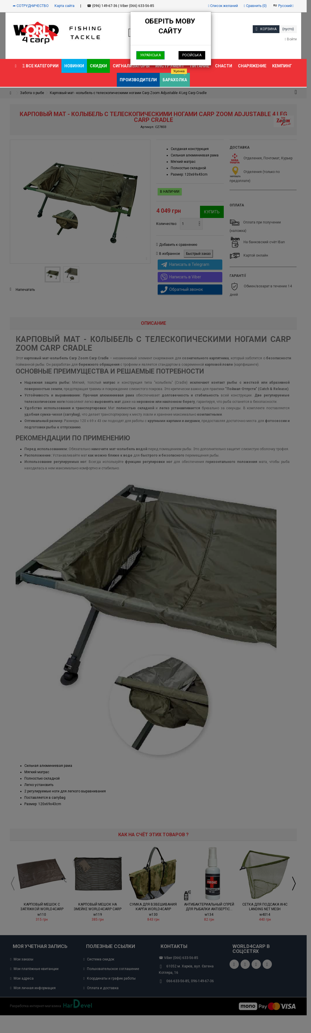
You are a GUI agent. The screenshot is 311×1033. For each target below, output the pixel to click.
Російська (191, 55)
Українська (150, 55)
